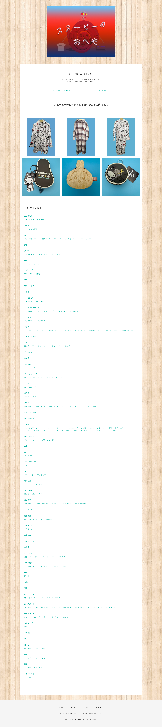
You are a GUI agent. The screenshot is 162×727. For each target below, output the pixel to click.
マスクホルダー (46, 519)
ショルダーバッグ (126, 330)
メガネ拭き (56, 254)
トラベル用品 (29, 674)
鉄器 (26, 245)
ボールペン (61, 428)
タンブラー (56, 607)
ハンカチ (27, 633)
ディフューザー (30, 336)
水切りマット (34, 598)
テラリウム (28, 529)
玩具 (26, 664)
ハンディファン (30, 397)
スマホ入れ (28, 465)
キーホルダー (29, 219)
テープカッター (97, 430)
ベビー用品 (41, 219)
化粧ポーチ (46, 239)
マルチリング (49, 311)
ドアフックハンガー (47, 557)
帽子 (26, 654)
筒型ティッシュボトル (55, 377)
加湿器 (26, 547)
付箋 (110, 428)
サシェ (26, 484)
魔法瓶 (26, 346)
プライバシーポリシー (67, 713)
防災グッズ (28, 648)
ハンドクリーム (30, 617)
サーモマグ (28, 274)
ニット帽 (45, 658)
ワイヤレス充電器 (30, 229)
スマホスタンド (75, 311)
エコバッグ (28, 330)
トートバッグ (53, 330)
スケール (27, 677)
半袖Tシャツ (29, 475)
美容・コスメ (29, 613)
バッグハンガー (30, 440)
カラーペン (101, 428)
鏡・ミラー (43, 617)
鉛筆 (67, 430)
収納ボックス (29, 286)
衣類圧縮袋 (28, 504)
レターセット (29, 418)
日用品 (26, 645)
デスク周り (28, 563)
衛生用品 (27, 516)
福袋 (26, 588)
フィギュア (28, 525)
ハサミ (26, 292)
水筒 (26, 342)
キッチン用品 (29, 594)
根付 (26, 627)
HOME (61, 707)
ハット (36, 658)
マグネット (85, 430)
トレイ (26, 383)
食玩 (26, 582)
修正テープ (48, 430)
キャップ (27, 658)
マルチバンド (66, 504)
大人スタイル (29, 604)
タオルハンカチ (39, 406)
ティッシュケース (30, 374)
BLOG (86, 707)
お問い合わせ (101, 90)
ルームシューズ (30, 368)
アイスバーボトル (38, 346)
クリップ (27, 430)
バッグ (26, 327)
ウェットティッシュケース (34, 377)
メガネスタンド (43, 254)
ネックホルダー (30, 462)
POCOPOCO (62, 311)
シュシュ (65, 617)
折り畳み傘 (28, 456)
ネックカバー (110, 607)
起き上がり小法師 (30, 557)
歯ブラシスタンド (30, 519)
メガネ (26, 251)
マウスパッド (29, 566)
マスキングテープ (30, 428)
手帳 (26, 280)
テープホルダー (112, 430)
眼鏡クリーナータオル (57, 406)
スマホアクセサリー (31, 308)
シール (65, 566)
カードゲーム (39, 668)
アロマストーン (38, 484)
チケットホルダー (42, 504)
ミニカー (27, 668)
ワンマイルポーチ (71, 239)
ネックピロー (29, 321)
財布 (26, 260)
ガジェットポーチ (87, 239)
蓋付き (38, 274)
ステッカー (28, 535)
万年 (40, 494)
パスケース (28, 607)
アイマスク (41, 321)
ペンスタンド (73, 428)
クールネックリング (81, 607)
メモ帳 (83, 428)
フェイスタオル (74, 406)
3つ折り (37, 264)
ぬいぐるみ (28, 216)
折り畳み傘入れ (80, 504)
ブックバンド (29, 352)
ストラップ (28, 623)
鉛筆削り (37, 430)
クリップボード (120, 428)
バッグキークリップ (46, 440)
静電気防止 (67, 607)
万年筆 (75, 430)
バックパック (40, 330)
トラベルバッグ (80, 330)
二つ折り (27, 264)
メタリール (40, 301)
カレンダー (28, 490)
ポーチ (26, 235)
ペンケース (58, 239)
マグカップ (28, 270)
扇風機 (26, 393)
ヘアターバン (29, 510)
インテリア (28, 553)
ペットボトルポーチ (31, 239)
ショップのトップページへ (60, 90)
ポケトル (52, 346)
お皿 (26, 446)
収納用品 (27, 500)
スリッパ (27, 364)
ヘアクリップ (29, 541)
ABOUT (74, 707)
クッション (28, 317)
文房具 (26, 424)
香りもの (27, 481)
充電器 (26, 226)
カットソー (28, 471)
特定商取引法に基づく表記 (93, 713)
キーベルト (28, 301)
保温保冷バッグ (95, 330)
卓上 (34, 494)
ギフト (26, 639)
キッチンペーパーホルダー (52, 598)
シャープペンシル (47, 428)
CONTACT (99, 707)
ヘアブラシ (54, 617)
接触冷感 (27, 406)
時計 (26, 572)
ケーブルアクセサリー (32, 311)
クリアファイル (30, 412)
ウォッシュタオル (89, 406)
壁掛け (26, 494)
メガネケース (29, 254)
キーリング (28, 298)
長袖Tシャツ (41, 475)
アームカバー (97, 607)
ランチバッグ (66, 330)
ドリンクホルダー (64, 346)
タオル (26, 403)
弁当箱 (26, 358)
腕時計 (26, 576)
